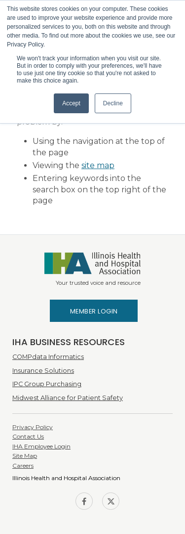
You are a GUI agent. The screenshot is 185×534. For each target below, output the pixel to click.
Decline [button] (113, 103)
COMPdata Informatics (48, 356)
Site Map (24, 455)
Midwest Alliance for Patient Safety (67, 397)
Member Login (94, 311)
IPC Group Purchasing (46, 384)
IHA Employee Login (41, 446)
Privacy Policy (32, 427)
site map (97, 165)
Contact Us (28, 436)
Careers (23, 465)
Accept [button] (71, 103)
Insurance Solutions (43, 370)
